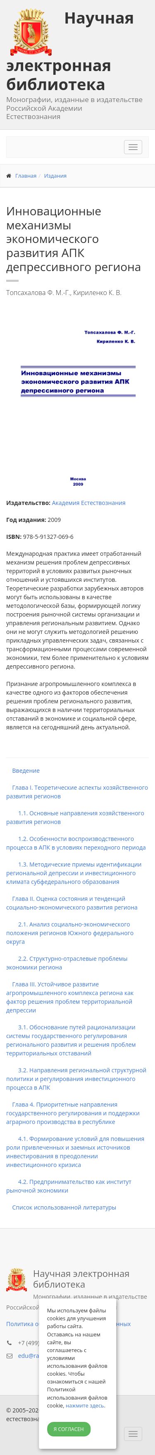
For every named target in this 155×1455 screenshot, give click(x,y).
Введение (23, 770)
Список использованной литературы (61, 1207)
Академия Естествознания (89, 503)
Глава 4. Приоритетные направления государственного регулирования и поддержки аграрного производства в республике (73, 1113)
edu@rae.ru (34, 1356)
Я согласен (69, 1429)
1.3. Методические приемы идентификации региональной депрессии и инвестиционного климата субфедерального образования (74, 873)
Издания (55, 175)
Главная (26, 175)
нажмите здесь (85, 1405)
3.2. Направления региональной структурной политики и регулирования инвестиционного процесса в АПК (76, 1078)
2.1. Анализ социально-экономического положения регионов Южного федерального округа (70, 932)
